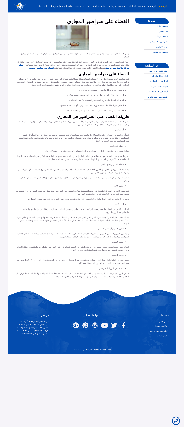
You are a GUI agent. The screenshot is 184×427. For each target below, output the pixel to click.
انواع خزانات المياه (160, 85)
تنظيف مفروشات (160, 61)
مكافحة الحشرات (96, 6)
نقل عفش (80, 6)
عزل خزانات (162, 335)
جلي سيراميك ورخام (159, 50)
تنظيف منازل (162, 35)
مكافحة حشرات (160, 326)
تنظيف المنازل (136, 6)
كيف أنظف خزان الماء (158, 80)
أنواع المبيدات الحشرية (158, 101)
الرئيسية (163, 6)
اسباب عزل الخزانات (159, 90)
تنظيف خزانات (116, 6)
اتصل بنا (43, 6)
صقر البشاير (82, 349)
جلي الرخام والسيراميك (61, 6)
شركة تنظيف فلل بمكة (158, 95)
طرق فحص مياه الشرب (157, 106)
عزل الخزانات (162, 56)
